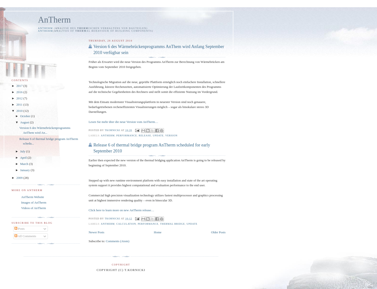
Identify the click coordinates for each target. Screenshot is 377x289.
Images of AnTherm (33, 202)
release (145, 135)
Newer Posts (96, 232)
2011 (19, 104)
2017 (19, 86)
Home (158, 232)
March (24, 164)
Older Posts (218, 232)
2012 (19, 98)
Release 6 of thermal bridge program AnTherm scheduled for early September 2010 (151, 148)
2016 (19, 92)
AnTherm (54, 19)
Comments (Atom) (117, 241)
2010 (19, 111)
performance (126, 135)
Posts (19, 228)
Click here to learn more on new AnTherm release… (121, 210)
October (25, 116)
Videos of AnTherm (33, 208)
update (158, 135)
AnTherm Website (32, 197)
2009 (19, 178)
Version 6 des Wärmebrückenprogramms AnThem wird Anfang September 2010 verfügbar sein (158, 49)
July (23, 151)
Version (171, 135)
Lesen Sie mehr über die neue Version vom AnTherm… (123, 122)
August (25, 122)
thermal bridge (172, 224)
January (25, 170)
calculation (126, 224)
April (24, 157)
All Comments (25, 236)
